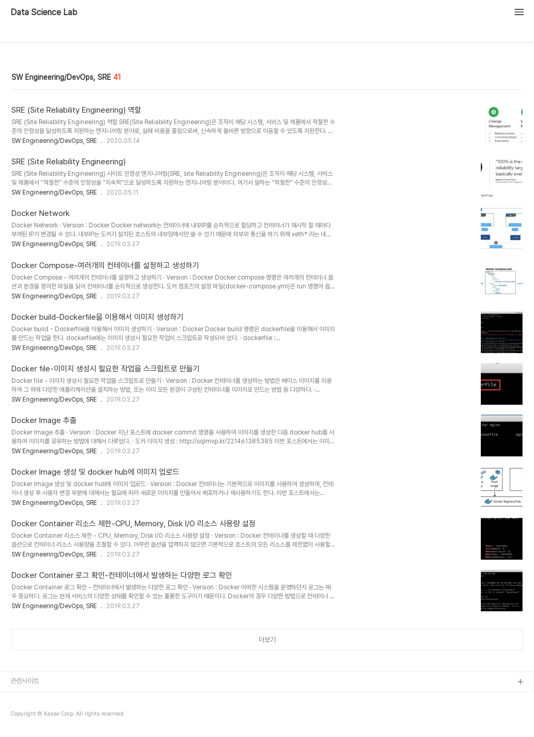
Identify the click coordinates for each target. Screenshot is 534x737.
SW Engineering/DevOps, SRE (54, 140)
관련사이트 (24, 681)
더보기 (267, 640)
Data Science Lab (43, 12)
